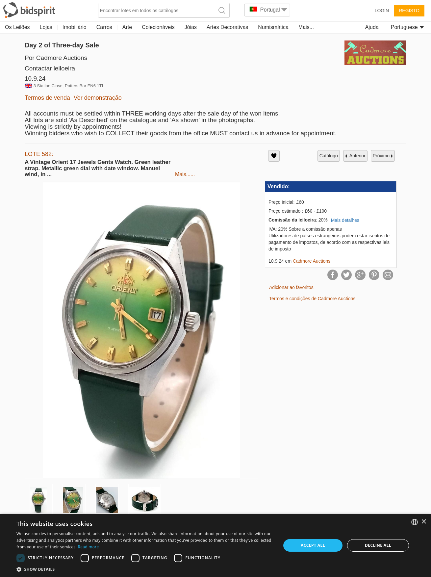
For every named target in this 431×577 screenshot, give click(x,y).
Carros (104, 27)
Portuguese (407, 27)
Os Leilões (17, 27)
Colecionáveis (158, 27)
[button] (144, 569)
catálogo (328, 155)
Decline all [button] (378, 545)
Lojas (46, 27)
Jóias (191, 27)
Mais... (306, 27)
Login (382, 10)
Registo (409, 10)
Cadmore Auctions (311, 261)
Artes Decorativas (227, 27)
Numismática (273, 27)
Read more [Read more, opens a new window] (88, 547)
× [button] (423, 521)
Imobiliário (75, 27)
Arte (127, 27)
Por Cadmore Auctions (56, 57)
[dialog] (215, 545)
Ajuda (372, 27)
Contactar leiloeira (50, 68)
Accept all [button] (313, 545)
